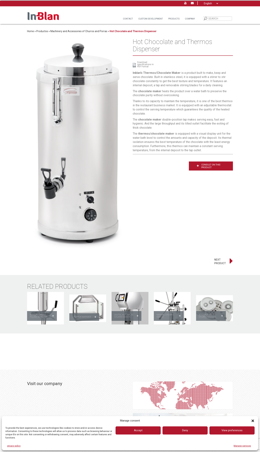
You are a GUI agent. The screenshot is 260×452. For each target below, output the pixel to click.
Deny (185, 430)
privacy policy (14, 446)
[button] (253, 421)
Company (190, 19)
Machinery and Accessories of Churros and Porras (78, 31)
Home (30, 31)
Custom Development (150, 19)
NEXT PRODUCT (220, 261)
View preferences (232, 430)
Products (173, 19)
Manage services (242, 446)
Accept (138, 430)
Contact (128, 19)
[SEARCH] (205, 18)
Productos (42, 31)
